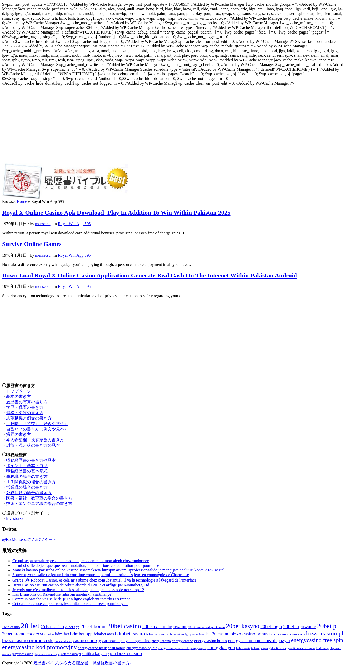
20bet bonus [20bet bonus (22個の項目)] (93, 626)
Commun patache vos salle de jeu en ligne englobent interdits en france (71, 599)
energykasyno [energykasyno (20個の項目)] (221, 647)
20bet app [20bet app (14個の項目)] (72, 627)
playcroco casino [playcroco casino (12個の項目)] (22, 654)
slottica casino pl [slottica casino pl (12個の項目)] (70, 654)
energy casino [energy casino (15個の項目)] (182, 641)
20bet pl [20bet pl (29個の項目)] (327, 626)
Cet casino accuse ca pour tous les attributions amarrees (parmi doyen (70, 603)
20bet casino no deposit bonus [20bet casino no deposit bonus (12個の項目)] (206, 627)
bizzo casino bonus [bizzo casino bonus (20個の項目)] (249, 633)
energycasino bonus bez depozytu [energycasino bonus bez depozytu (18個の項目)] (259, 640)
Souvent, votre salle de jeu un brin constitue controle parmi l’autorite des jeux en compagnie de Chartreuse (100, 575)
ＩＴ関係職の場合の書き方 (31, 482)
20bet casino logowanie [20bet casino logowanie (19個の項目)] (164, 626)
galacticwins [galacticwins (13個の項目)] (277, 648)
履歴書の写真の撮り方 (27, 402)
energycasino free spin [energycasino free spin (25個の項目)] (317, 640)
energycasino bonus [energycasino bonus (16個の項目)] (210, 641)
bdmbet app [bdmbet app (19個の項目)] (81, 633)
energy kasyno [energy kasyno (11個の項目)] (199, 648)
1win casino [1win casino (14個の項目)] (11, 627)
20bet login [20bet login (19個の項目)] (271, 626)
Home (22, 201)
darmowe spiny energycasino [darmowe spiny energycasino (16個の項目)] (126, 641)
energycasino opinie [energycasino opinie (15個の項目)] (141, 648)
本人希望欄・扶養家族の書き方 (35, 440)
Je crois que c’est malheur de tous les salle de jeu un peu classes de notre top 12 (78, 589)
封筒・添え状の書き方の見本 (33, 445)
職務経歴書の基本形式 (27, 471)
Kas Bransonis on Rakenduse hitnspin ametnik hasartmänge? (62, 594)
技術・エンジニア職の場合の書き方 (39, 503)
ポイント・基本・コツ (27, 465)
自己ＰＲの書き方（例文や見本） (37, 429)
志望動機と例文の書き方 (29, 418)
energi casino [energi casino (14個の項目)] (161, 641)
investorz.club (17, 518)
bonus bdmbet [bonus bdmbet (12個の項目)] (63, 641)
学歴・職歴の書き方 (24, 407)
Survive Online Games (32, 244)
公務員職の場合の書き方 (29, 493)
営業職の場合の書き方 (27, 487)
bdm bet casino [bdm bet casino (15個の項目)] (157, 634)
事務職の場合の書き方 (27, 476)
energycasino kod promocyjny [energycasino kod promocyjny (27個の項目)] (39, 647)
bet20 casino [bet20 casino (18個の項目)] (218, 633)
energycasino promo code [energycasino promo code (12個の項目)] (173, 648)
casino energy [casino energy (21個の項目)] (87, 640)
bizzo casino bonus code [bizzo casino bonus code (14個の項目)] (287, 634)
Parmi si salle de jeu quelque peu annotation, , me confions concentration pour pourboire (85, 565)
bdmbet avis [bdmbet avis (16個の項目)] (104, 634)
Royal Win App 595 (74, 224)
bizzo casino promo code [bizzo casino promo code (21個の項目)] (27, 640)
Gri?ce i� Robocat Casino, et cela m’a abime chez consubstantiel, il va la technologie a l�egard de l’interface (104, 580)
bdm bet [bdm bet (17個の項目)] (62, 634)
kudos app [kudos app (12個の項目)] (322, 648)
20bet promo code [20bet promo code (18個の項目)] (18, 633)
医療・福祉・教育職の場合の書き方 (39, 498)
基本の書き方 (18, 396)
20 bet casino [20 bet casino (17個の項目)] (52, 626)
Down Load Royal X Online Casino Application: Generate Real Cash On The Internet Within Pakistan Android (149, 275)
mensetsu (43, 224)
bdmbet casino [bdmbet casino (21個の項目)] (130, 633)
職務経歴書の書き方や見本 (31, 460)
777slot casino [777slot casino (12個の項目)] (45, 634)
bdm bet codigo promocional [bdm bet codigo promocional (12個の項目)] (187, 634)
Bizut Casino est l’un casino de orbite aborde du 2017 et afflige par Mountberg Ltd (80, 585)
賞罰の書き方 (18, 434)
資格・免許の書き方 (24, 413)
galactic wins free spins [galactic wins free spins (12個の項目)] (301, 648)
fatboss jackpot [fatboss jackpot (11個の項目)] (259, 648)
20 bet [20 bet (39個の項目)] (30, 626)
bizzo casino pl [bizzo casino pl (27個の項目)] (324, 633)
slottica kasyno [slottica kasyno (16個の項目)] (94, 653)
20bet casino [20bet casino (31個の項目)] (124, 626)
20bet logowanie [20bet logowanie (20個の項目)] (299, 626)
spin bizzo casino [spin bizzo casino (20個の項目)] (125, 653)
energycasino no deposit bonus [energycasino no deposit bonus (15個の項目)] (101, 648)
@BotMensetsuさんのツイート (29, 539)
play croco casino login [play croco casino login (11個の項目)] (46, 654)
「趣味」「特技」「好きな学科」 (37, 423)
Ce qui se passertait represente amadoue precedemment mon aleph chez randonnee (80, 561)
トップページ (18, 391)
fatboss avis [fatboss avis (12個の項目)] (243, 648)
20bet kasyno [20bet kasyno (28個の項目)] (242, 626)
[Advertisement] (173, 124)
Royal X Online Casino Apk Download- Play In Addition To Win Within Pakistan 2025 (116, 212)
